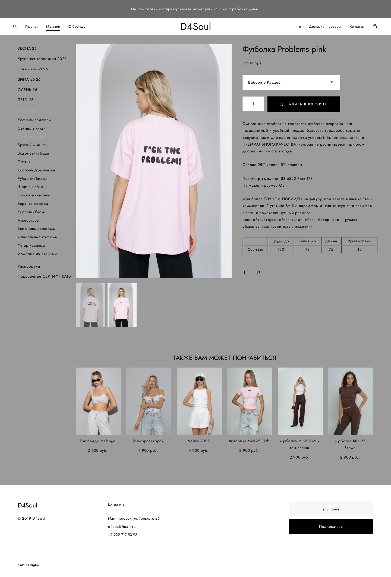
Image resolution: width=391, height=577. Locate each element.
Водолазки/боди (33, 152)
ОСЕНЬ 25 (27, 88)
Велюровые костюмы (37, 227)
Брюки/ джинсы (33, 143)
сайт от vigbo (28, 564)
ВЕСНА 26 (27, 47)
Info (292, 26)
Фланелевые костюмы (38, 236)
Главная (37, 26)
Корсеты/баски (32, 210)
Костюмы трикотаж (34, 118)
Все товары (28, 109)
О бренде (82, 26)
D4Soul (195, 26)
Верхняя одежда (33, 202)
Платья (24, 160)
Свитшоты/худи (32, 127)
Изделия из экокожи (37, 252)
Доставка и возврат (319, 26)
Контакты (351, 26)
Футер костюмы (31, 244)
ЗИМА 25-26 (29, 78)
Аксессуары (28, 219)
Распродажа (29, 265)
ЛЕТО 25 (26, 98)
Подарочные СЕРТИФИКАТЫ (45, 275)
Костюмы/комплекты (36, 168)
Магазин (59, 26)
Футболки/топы (32, 135)
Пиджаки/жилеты (34, 194)
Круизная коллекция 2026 (42, 57)
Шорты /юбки (30, 185)
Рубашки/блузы (32, 177)
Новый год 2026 (33, 67)
